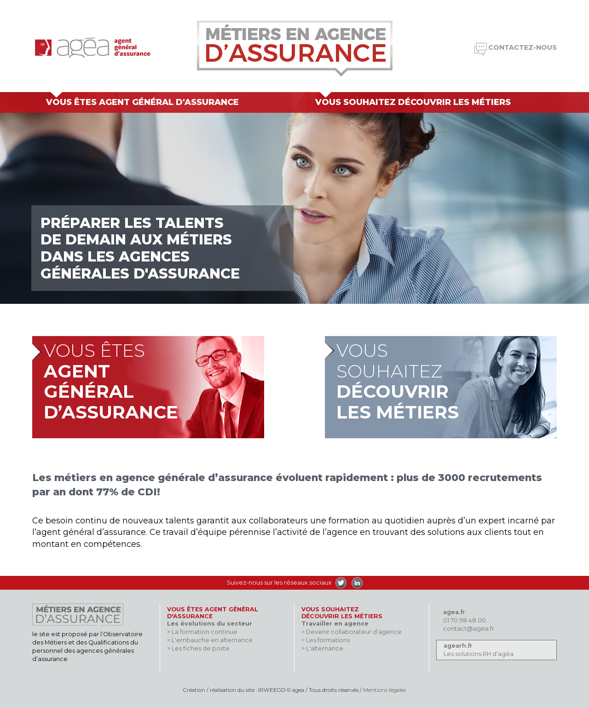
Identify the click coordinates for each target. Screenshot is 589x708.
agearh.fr (458, 645)
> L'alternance (322, 648)
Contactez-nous (522, 47)
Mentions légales (384, 690)
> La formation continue (202, 631)
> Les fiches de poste (198, 648)
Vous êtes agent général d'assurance (142, 102)
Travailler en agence (335, 623)
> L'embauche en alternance (210, 640)
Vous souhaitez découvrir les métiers (413, 102)
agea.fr (454, 612)
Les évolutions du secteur (209, 623)
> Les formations (325, 640)
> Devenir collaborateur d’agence (351, 631)
